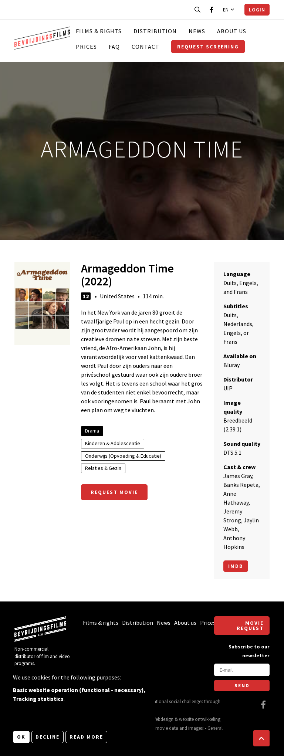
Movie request (250, 625)
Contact (145, 47)
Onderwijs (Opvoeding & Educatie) (123, 455)
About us (231, 31)
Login (257, 9)
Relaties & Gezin (103, 468)
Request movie (114, 492)
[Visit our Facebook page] (211, 10)
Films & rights (99, 31)
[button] (261, 738)
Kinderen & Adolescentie (112, 443)
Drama (92, 430)
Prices (86, 47)
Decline (48, 736)
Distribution (155, 31)
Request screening (208, 46)
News (197, 31)
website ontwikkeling (199, 719)
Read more (86, 736)
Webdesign (162, 719)
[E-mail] (242, 670)
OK (21, 736)
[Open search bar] (197, 10)
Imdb (235, 566)
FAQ (114, 47)
